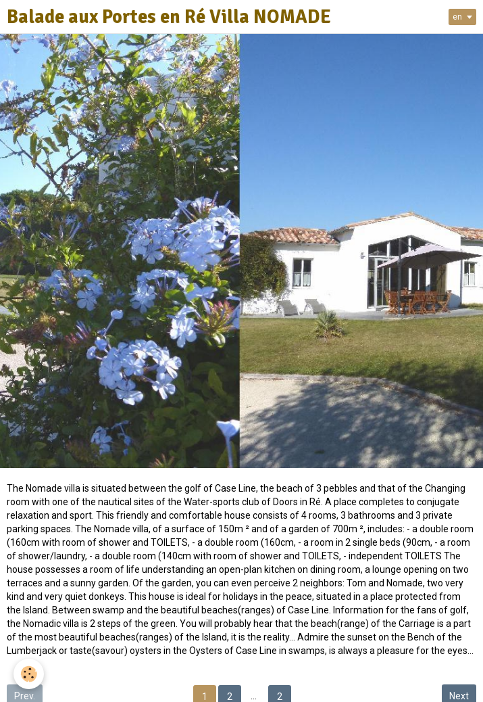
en (457, 17)
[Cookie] (29, 674)
